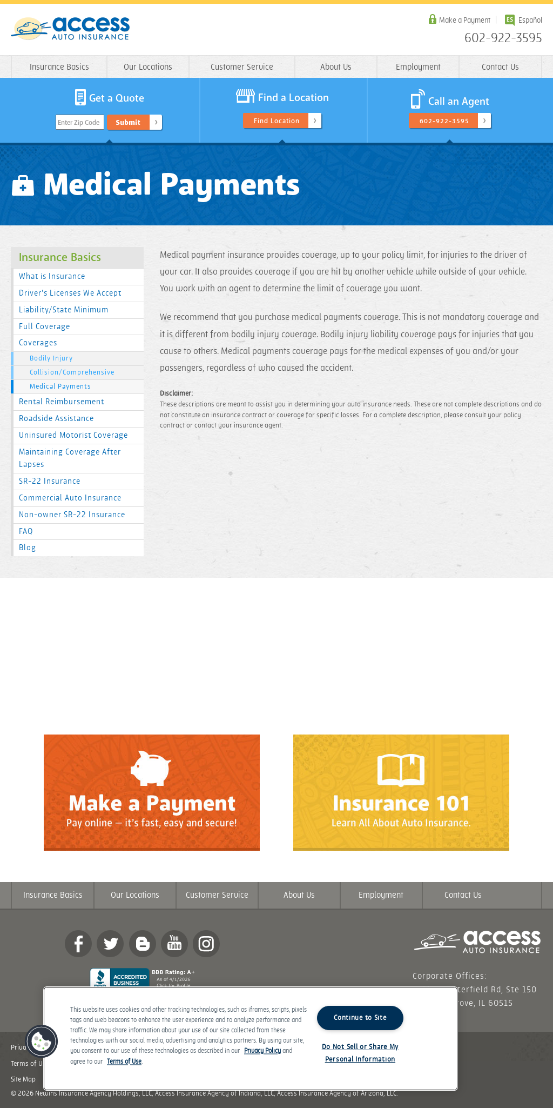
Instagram (206, 943)
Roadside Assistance (56, 419)
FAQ (26, 532)
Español (530, 20)
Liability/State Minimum (64, 310)
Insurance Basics (59, 67)
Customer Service (242, 67)
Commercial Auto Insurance (70, 498)
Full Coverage (44, 327)
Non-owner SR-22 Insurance (72, 515)
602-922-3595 (503, 38)
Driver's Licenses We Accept (70, 293)
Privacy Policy (262, 1051)
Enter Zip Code (78, 122)
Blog (27, 548)
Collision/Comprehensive (72, 372)
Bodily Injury (51, 358)
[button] (41, 1041)
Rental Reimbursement (61, 402)
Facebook (78, 943)
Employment (418, 67)
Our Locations (148, 67)
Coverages (38, 343)
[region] (250, 1038)
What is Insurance (52, 276)
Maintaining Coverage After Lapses (70, 458)
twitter (110, 943)
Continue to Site (360, 1018)
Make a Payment (464, 20)
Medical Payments (60, 386)
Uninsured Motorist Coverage (73, 435)
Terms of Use (124, 1061)
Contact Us (500, 67)
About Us (336, 67)
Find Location (277, 121)
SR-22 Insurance (49, 481)
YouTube (174, 943)
